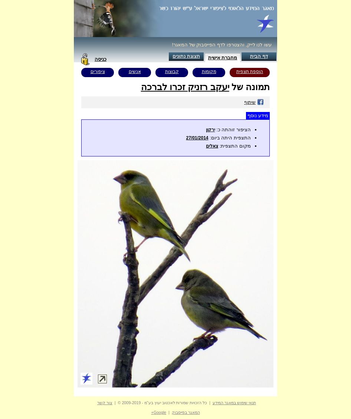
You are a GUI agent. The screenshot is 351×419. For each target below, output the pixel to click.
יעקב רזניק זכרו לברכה (185, 87)
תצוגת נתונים (186, 56)
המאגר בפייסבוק (186, 412)
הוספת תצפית (249, 71)
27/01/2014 (197, 138)
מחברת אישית (222, 57)
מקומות (209, 71)
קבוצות (172, 71)
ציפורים (98, 71)
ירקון (210, 129)
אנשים (135, 71)
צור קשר (104, 402)
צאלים (212, 146)
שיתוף (254, 102)
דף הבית (259, 56)
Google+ (158, 412)
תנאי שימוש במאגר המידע (234, 402)
